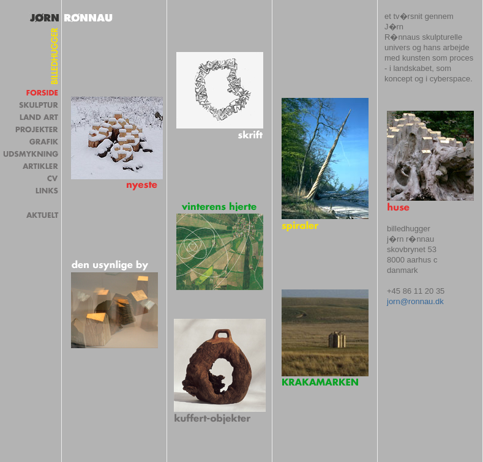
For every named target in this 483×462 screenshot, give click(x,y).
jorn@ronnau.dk (415, 301)
